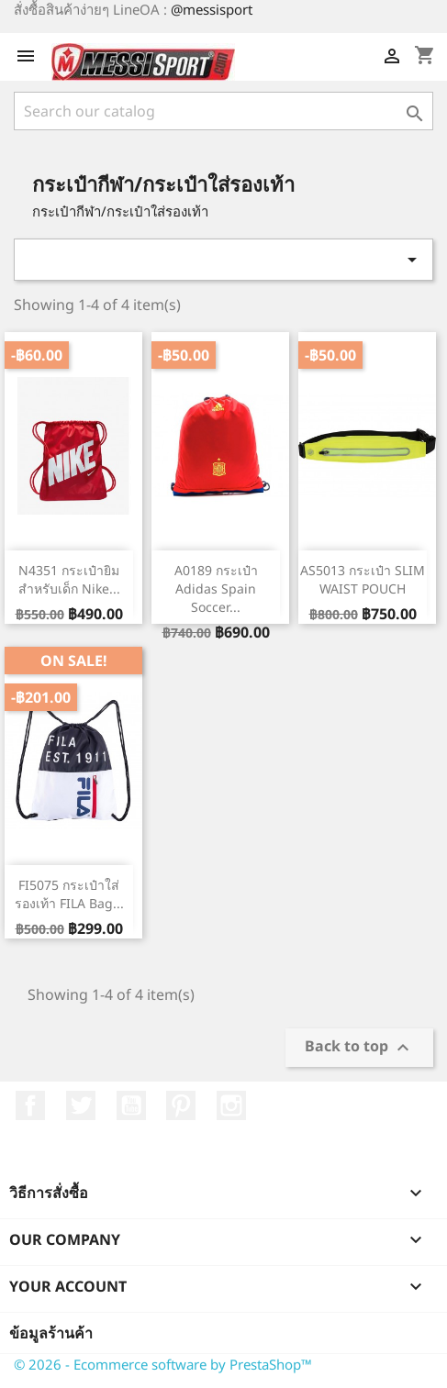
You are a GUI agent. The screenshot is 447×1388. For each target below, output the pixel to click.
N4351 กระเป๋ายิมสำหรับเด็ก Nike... (69, 579)
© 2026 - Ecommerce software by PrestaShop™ (163, 1364)
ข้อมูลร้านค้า (51, 1333)
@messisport (211, 9)
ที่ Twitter (80, 1105)
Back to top (359, 1048)
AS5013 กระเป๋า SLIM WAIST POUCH (362, 579)
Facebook (30, 1105)
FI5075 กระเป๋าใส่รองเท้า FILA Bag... (69, 894)
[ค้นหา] (223, 111)
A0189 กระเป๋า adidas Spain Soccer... (216, 588)
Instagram (231, 1105)
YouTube (131, 1105)
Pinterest (181, 1105)
